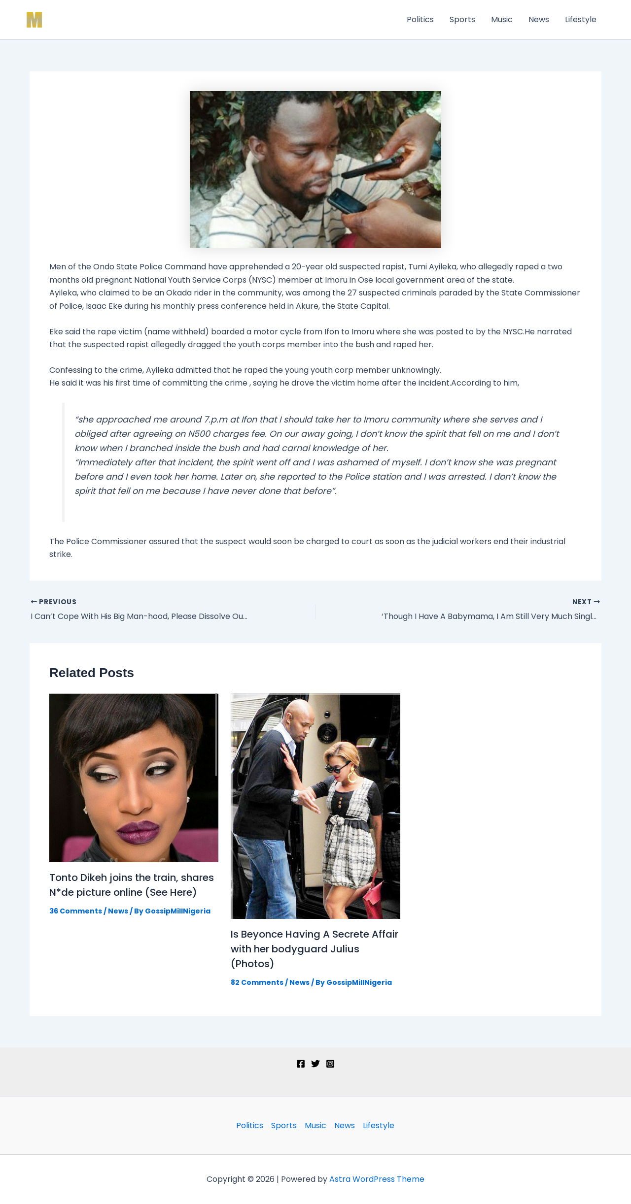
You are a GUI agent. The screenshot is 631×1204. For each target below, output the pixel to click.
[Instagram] (330, 1063)
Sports (462, 19)
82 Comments (257, 982)
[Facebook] (300, 1063)
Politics (420, 19)
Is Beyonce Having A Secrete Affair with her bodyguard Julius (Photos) (314, 949)
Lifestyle (580, 19)
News (538, 19)
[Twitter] (315, 1063)
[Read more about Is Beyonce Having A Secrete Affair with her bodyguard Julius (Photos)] (315, 805)
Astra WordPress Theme (376, 1179)
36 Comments (75, 911)
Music (502, 19)
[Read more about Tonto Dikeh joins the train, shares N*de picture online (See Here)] (133, 777)
